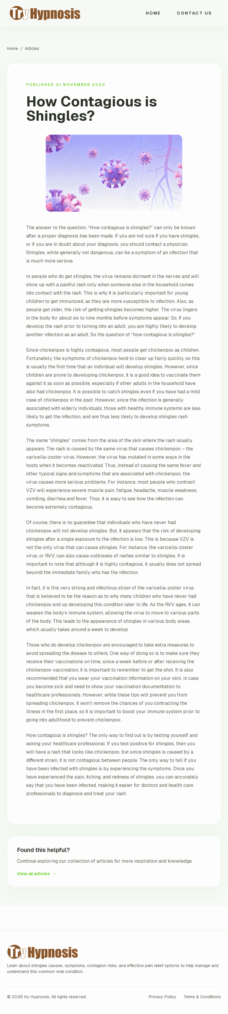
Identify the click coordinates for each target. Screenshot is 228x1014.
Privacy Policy (162, 996)
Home (153, 13)
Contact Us (194, 13)
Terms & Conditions (202, 996)
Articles (32, 48)
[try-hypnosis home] (54, 13)
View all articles (36, 874)
